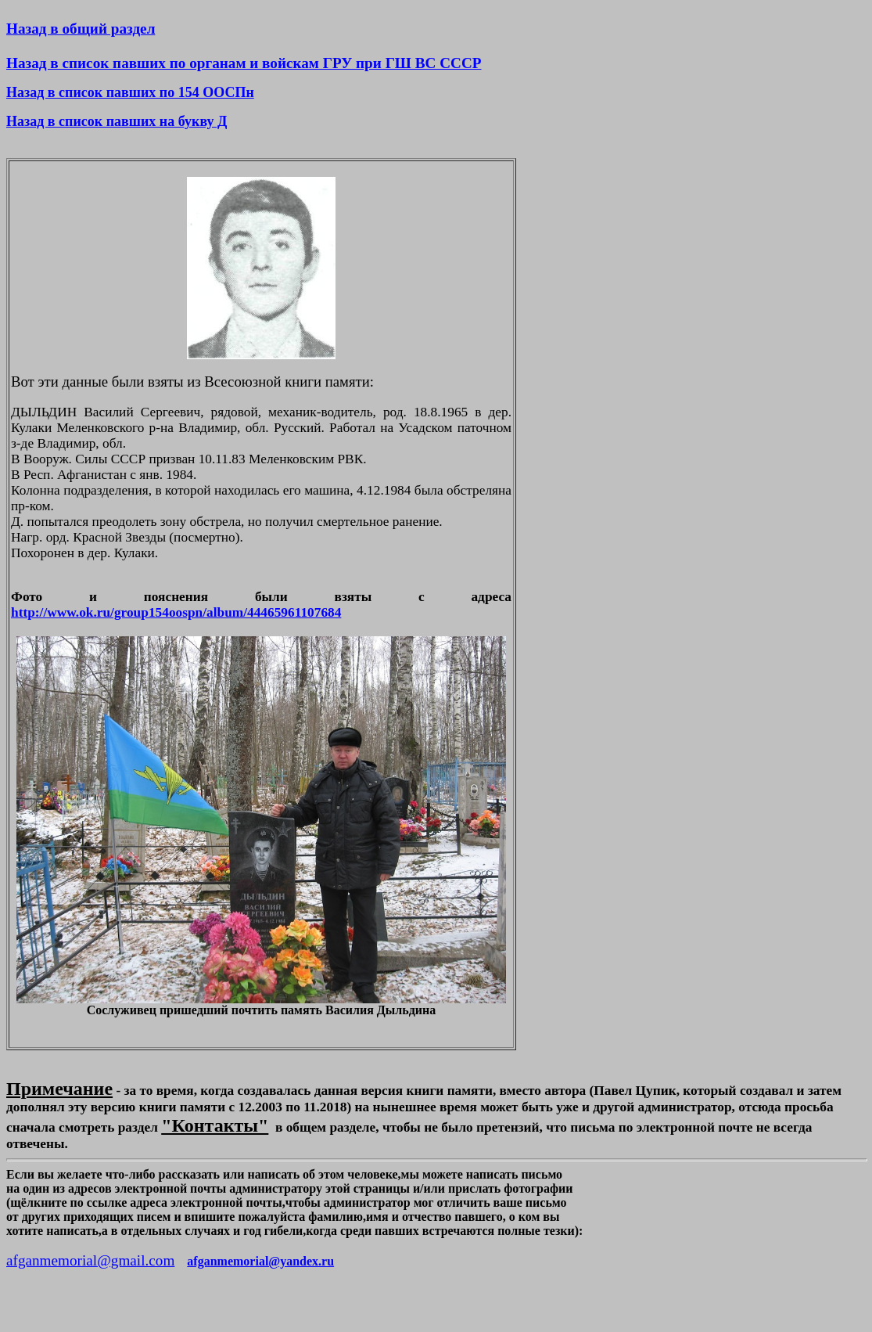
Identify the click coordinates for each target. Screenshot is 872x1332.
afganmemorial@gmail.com (90, 1260)
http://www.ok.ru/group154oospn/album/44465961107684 (176, 612)
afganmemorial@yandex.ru (260, 1261)
